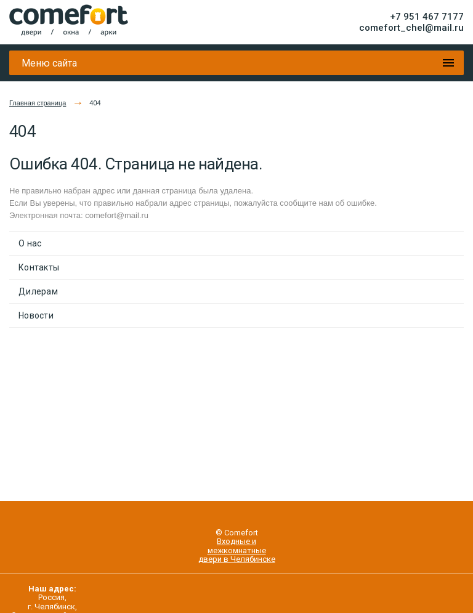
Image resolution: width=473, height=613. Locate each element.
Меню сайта (49, 63)
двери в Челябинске (236, 559)
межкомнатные (237, 550)
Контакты (38, 267)
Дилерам (38, 291)
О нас (29, 243)
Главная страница (37, 103)
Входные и (236, 541)
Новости (36, 315)
